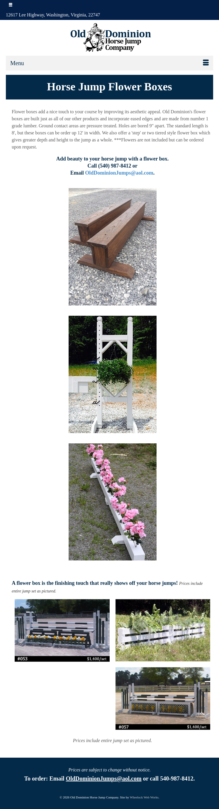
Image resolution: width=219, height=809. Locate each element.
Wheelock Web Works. (144, 797)
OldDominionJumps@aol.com (119, 173)
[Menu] (109, 63)
